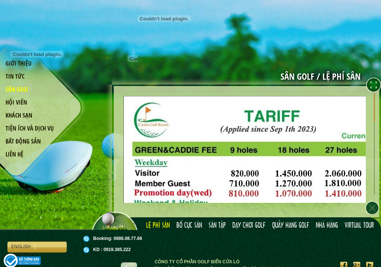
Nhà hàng (327, 225)
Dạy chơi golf (248, 225)
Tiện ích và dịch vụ (30, 128)
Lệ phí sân (158, 225)
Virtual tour (359, 225)
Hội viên (16, 102)
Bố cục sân (189, 225)
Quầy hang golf (290, 225)
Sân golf (17, 89)
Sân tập (217, 225)
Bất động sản (23, 141)
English (21, 246)
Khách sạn (19, 115)
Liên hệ (14, 154)
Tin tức (15, 76)
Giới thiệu (19, 63)
